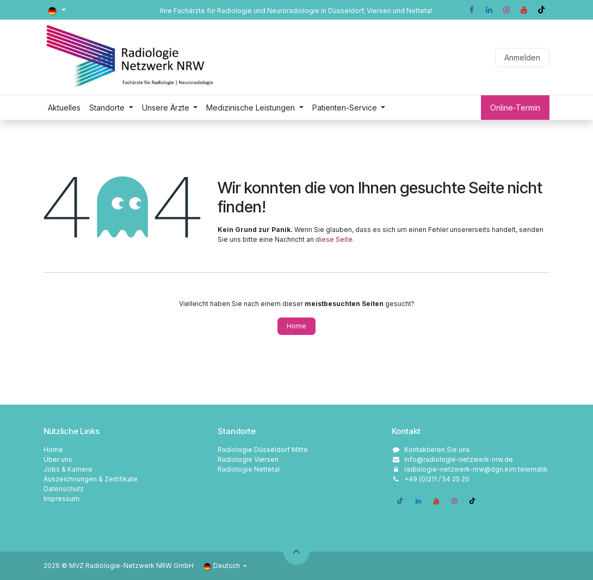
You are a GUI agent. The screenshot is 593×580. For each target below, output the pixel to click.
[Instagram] (506, 9)
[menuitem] (64, 107)
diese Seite (334, 239)
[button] (296, 552)
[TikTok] (541, 9)
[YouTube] (524, 9)
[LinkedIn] (489, 9)
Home (296, 326)
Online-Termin (515, 107)
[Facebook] (471, 9)
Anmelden (522, 57)
